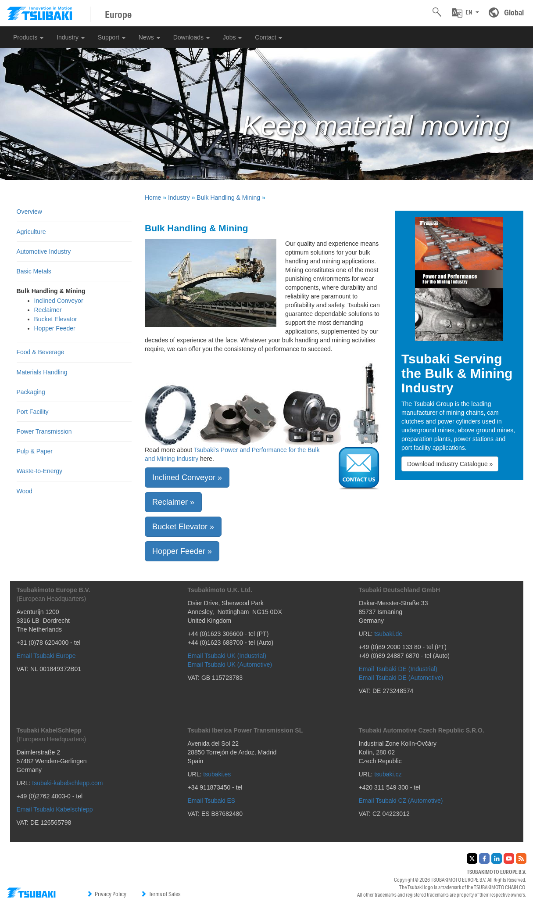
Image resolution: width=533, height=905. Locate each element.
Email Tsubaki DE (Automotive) (401, 677)
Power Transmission (44, 431)
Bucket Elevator (55, 319)
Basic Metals (34, 271)
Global (514, 12)
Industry (71, 37)
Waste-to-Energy (40, 470)
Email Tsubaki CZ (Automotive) (401, 800)
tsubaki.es (217, 774)
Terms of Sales (160, 894)
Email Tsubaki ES (212, 800)
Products (28, 37)
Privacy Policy (106, 894)
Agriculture (31, 231)
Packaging (31, 391)
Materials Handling (42, 372)
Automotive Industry (44, 251)
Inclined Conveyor (58, 300)
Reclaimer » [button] (173, 502)
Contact (268, 37)
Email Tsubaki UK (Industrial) (227, 655)
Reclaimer (48, 309)
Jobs (232, 37)
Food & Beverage (40, 352)
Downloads (191, 37)
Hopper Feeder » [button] (182, 551)
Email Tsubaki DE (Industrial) (398, 668)
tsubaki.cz (387, 774)
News (149, 37)
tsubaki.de (388, 633)
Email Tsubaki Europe (46, 655)
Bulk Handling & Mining (228, 197)
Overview (29, 211)
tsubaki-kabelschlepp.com (67, 782)
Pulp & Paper (35, 451)
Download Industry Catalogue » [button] (450, 463)
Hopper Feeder (54, 328)
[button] (465, 13)
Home (153, 197)
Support (111, 37)
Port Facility (33, 411)
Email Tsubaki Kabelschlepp (55, 809)
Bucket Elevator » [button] (183, 526)
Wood (24, 491)
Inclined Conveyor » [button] (187, 477)
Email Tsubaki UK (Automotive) (230, 664)
